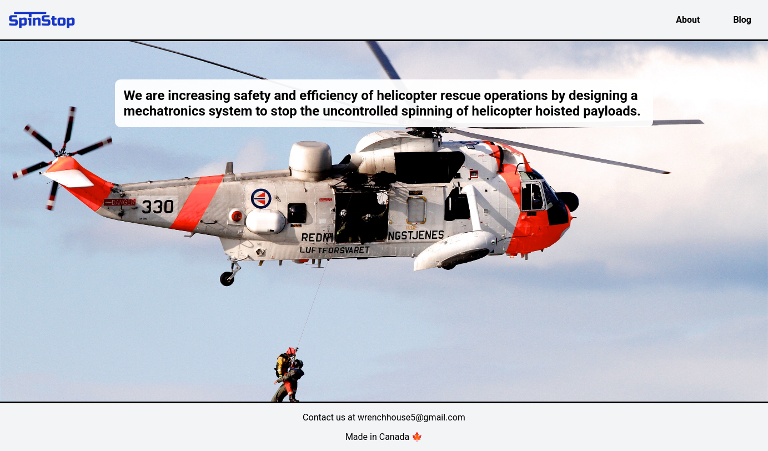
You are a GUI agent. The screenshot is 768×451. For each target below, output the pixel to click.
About (688, 19)
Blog (742, 19)
